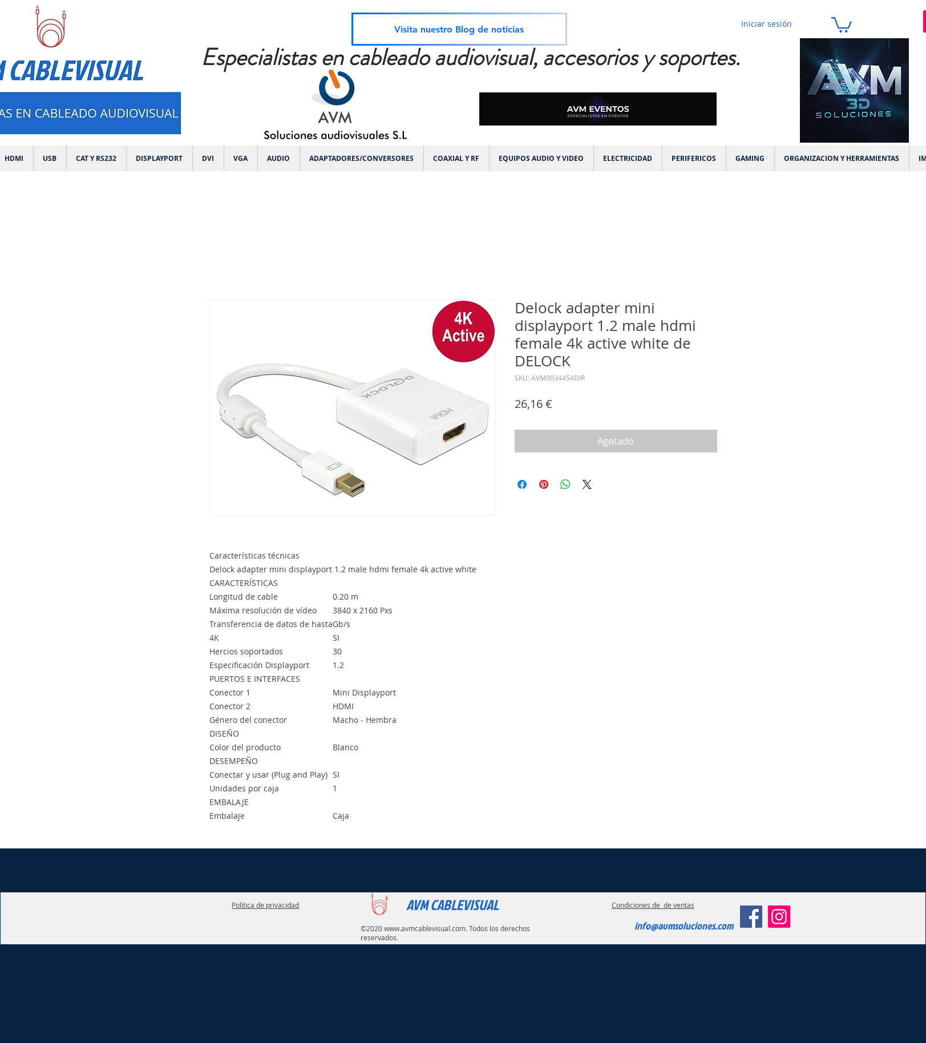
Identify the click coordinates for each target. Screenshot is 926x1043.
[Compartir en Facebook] (522, 484)
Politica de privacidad (265, 904)
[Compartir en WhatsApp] (565, 484)
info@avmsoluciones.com (683, 926)
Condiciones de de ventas (653, 904)
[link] (841, 24)
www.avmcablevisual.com (425, 928)
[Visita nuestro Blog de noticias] (459, 29)
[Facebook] (751, 916)
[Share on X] (587, 484)
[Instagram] (779, 916)
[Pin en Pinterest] (544, 484)
